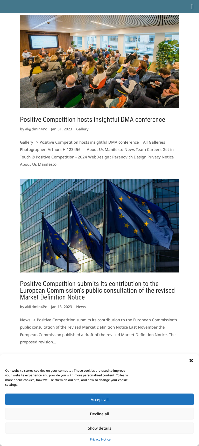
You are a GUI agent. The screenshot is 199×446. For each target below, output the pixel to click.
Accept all (100, 399)
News (81, 306)
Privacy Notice (100, 439)
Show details (99, 428)
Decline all (99, 413)
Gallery (82, 129)
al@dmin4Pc (36, 129)
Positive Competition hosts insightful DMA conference (92, 119)
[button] (191, 360)
